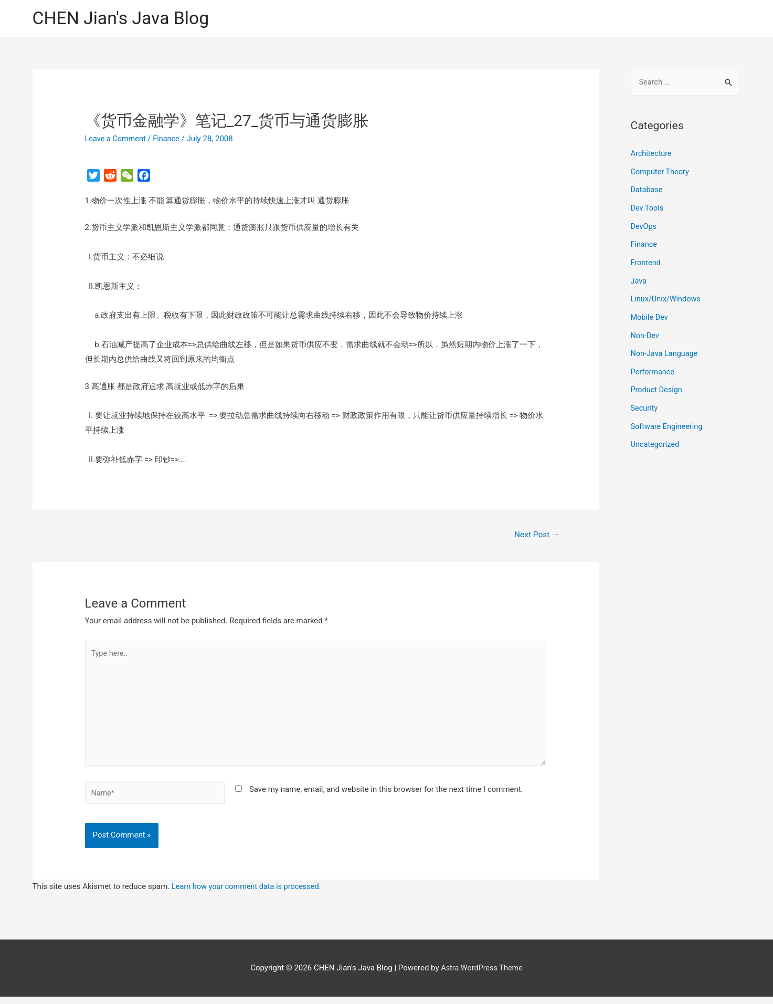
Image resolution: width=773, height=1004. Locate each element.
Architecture (652, 155)
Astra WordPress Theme (481, 975)
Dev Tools (648, 208)
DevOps (644, 226)
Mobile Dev (650, 314)
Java (639, 279)
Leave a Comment (117, 139)
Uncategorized (656, 438)
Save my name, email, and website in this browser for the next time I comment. (386, 795)
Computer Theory (661, 172)
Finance (169, 139)
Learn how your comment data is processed (248, 893)
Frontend (646, 261)
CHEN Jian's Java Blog (124, 18)
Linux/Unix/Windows (667, 296)
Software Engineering (668, 420)
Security (645, 402)
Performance (653, 367)
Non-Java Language (666, 349)
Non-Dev (646, 332)
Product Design (657, 385)
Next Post (535, 535)
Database (647, 190)
